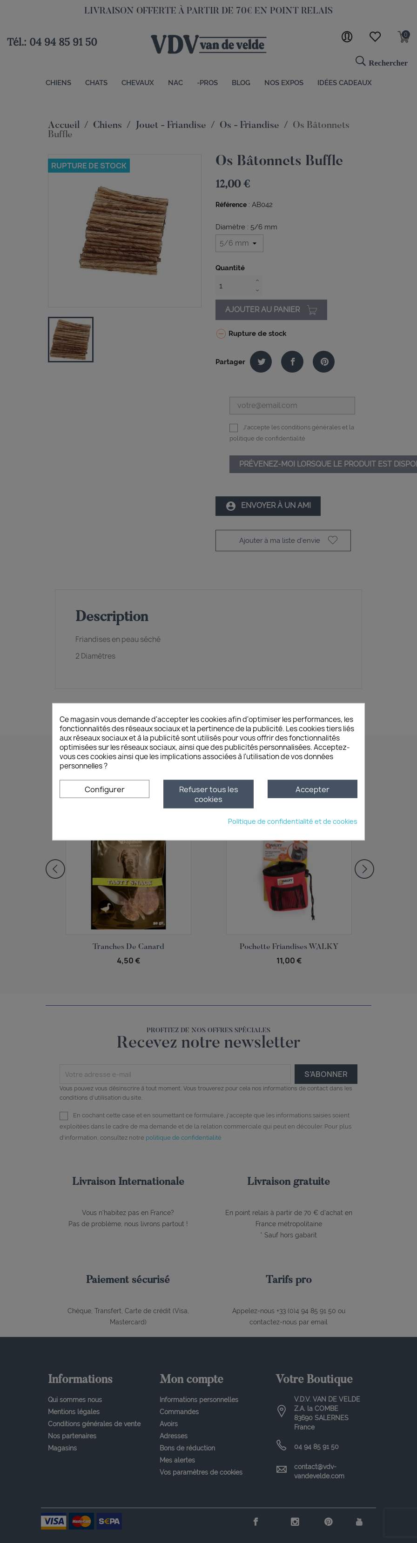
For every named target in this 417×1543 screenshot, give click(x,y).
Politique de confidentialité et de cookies (292, 820)
